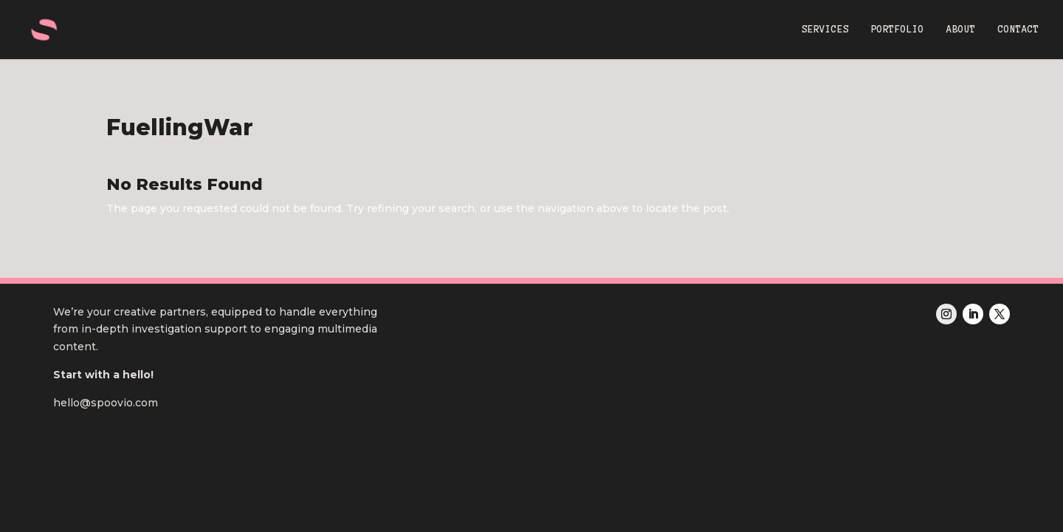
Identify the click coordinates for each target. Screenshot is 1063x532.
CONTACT (1018, 29)
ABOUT (961, 29)
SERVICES (825, 29)
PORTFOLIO (897, 29)
